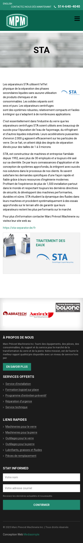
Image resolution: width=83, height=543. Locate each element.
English (7, 3)
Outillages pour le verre (19, 438)
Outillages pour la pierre (20, 444)
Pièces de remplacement (20, 456)
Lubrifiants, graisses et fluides (23, 450)
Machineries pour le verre (21, 426)
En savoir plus (17, 366)
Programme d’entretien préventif (25, 395)
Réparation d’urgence (18, 401)
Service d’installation (18, 384)
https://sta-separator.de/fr (19, 227)
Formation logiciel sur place (22, 389)
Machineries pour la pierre (21, 432)
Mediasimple (31, 534)
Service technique (16, 407)
